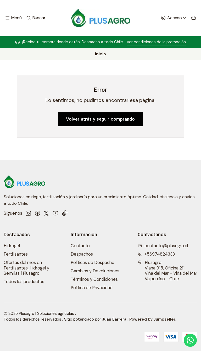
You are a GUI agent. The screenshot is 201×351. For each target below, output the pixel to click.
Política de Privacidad (92, 287)
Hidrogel (12, 246)
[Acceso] (173, 18)
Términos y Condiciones (94, 279)
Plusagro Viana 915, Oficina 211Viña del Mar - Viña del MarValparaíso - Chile (167, 271)
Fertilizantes (16, 254)
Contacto (80, 246)
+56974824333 (156, 254)
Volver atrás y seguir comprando (100, 119)
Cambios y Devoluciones (95, 271)
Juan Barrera (114, 319)
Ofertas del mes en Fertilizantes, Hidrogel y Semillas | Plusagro (26, 268)
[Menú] (13, 18)
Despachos (82, 254)
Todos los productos (24, 281)
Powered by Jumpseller (152, 319)
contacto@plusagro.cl (163, 246)
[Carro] (193, 18)
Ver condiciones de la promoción (156, 42)
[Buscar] (36, 18)
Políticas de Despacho (92, 262)
